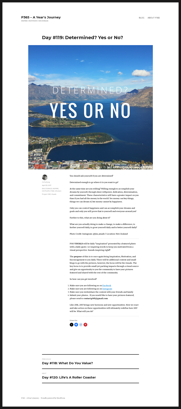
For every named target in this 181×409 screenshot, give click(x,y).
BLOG (141, 18)
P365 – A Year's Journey (41, 17)
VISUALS (58, 191)
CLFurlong (46, 182)
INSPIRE (56, 188)
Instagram (107, 289)
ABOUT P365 (154, 18)
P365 (52, 191)
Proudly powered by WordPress (53, 398)
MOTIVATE (46, 191)
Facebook (106, 285)
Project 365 (46, 194)
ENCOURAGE (47, 188)
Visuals (53, 194)
